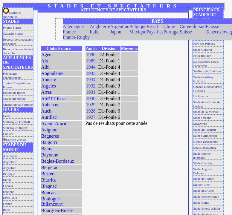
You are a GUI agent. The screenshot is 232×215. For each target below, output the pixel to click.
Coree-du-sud (193, 26)
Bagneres (50, 136)
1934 (90, 79)
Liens (6, 116)
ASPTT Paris (53, 98)
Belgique (9, 174)
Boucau (48, 192)
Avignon (49, 129)
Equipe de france (14, 92)
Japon (115, 31)
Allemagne (10, 156)
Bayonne (49, 154)
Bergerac (49, 167)
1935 (90, 73)
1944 (90, 67)
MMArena (200, 123)
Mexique (137, 31)
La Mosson (200, 96)
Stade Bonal (201, 202)
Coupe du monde (14, 98)
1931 (90, 92)
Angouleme (52, 73)
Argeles (48, 85)
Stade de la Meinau (206, 111)
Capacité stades (13, 33)
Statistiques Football (16, 122)
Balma (47, 148)
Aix (44, 60)
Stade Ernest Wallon (206, 208)
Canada (8, 186)
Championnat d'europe (18, 104)
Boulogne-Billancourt (51, 201)
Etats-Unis (10, 197)
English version (15, 140)
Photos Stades (12, 27)
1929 (90, 104)
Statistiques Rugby (15, 128)
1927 (90, 117)
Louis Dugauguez (204, 147)
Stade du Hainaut (204, 129)
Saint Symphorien (205, 135)
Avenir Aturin (54, 123)
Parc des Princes (204, 43)
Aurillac (49, 117)
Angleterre (10, 162)
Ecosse (212, 26)
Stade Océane (202, 117)
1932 (90, 85)
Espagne (8, 192)
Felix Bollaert (202, 55)
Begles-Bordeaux (57, 161)
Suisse (186, 31)
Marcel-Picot (201, 184)
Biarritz (48, 179)
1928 (90, 110)
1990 (90, 54)
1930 (90, 98)
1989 (90, 60)
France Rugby (76, 37)
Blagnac (49, 186)
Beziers (48, 173)
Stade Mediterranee (206, 196)
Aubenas (49, 104)
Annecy (48, 79)
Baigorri (49, 142)
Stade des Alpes (203, 190)
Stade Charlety (203, 163)
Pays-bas (155, 31)
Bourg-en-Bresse (57, 210)
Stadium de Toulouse (207, 71)
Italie (6, 209)
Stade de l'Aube (203, 178)
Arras (46, 92)
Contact (8, 134)
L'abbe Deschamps (205, 141)
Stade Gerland (202, 49)
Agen (46, 54)
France (7, 203)
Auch (46, 110)
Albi (45, 67)
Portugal (172, 31)
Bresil (7, 180)
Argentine (9, 168)
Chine (169, 26)
